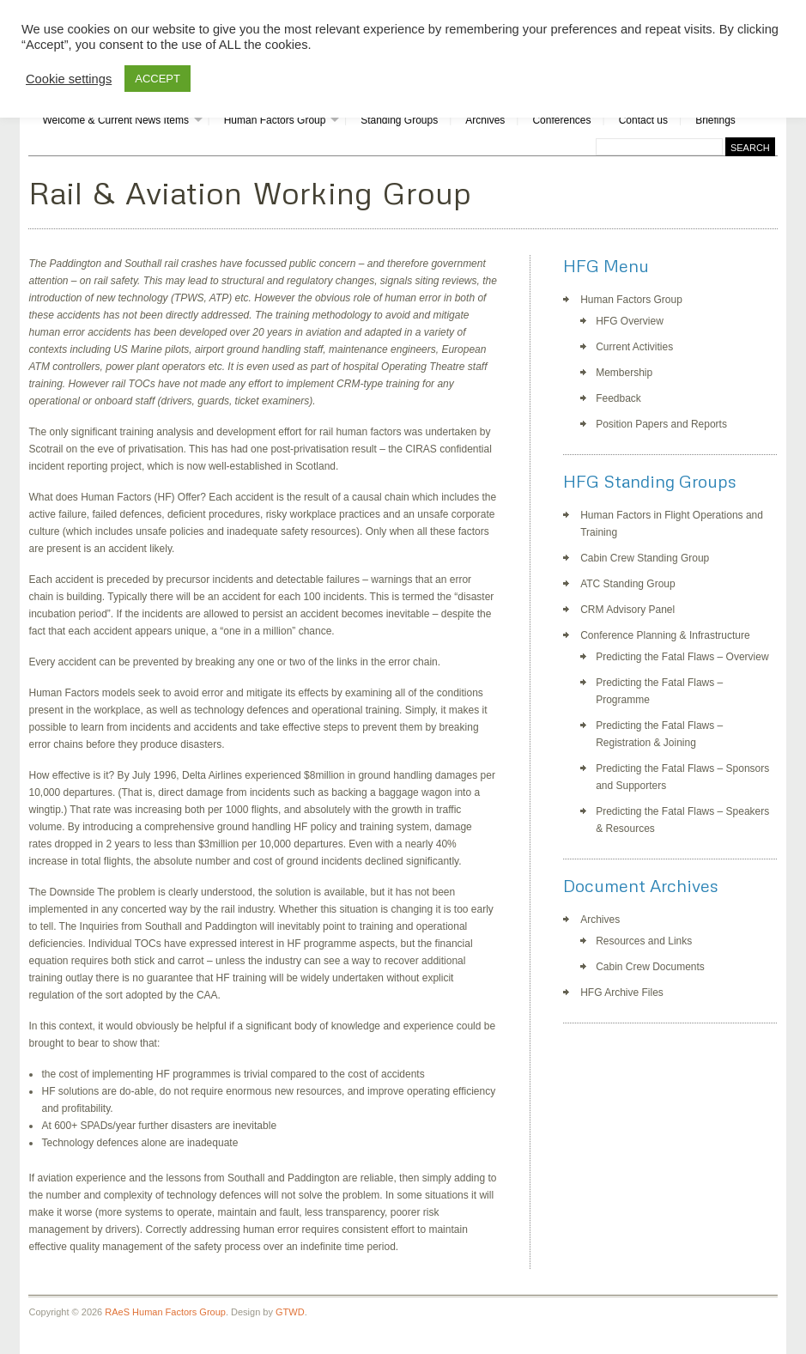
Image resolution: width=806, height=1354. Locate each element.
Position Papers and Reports (661, 424)
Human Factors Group (275, 120)
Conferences (561, 120)
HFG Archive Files (622, 993)
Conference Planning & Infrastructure (664, 635)
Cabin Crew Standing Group (644, 558)
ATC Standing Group (628, 584)
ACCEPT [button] (157, 78)
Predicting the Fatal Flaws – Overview (682, 657)
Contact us (643, 120)
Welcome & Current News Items (115, 120)
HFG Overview (630, 321)
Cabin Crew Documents (650, 967)
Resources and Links (644, 941)
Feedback (618, 398)
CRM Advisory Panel (627, 610)
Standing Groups (399, 120)
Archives (485, 120)
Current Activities (634, 347)
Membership (624, 373)
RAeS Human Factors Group (165, 1312)
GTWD (290, 1312)
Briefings (715, 120)
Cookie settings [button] (69, 79)
